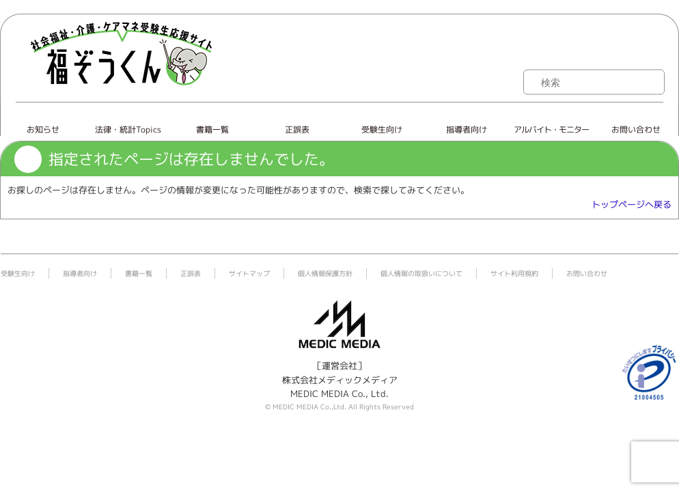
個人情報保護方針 (325, 273)
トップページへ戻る (631, 204)
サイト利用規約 (514, 273)
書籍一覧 (212, 129)
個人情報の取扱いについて (421, 273)
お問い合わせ (636, 129)
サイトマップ (249, 273)
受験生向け (381, 129)
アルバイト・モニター (551, 129)
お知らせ (43, 129)
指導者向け (466, 129)
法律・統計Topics (128, 129)
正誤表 (297, 129)
